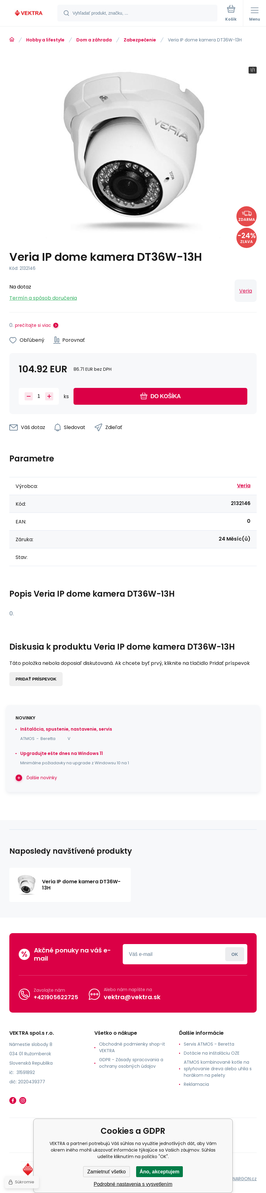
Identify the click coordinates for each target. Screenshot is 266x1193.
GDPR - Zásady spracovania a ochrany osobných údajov (131, 1063)
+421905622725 (56, 997)
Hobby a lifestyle (45, 40)
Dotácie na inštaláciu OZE (212, 1053)
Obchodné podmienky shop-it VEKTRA (132, 1047)
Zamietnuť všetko (106, 1171)
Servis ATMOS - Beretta (209, 1044)
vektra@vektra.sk (132, 997)
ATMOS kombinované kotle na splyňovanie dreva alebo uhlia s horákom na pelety (218, 1068)
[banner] (29, 13)
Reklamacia (196, 1084)
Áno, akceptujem (159, 1171)
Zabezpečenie (140, 40)
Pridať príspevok (36, 679)
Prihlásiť (234, 954)
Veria (245, 290)
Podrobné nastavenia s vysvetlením (133, 1184)
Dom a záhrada (94, 40)
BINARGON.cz (243, 1179)
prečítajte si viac (33, 325)
